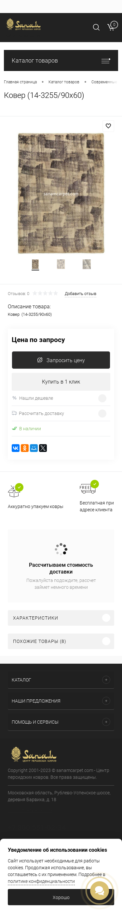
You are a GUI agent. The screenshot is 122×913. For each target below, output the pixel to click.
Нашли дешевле (32, 398)
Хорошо (61, 897)
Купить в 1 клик (61, 382)
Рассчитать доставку (38, 413)
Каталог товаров (61, 60)
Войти (9, 35)
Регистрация (29, 35)
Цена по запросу (38, 340)
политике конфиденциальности (41, 881)
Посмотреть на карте (30, 810)
